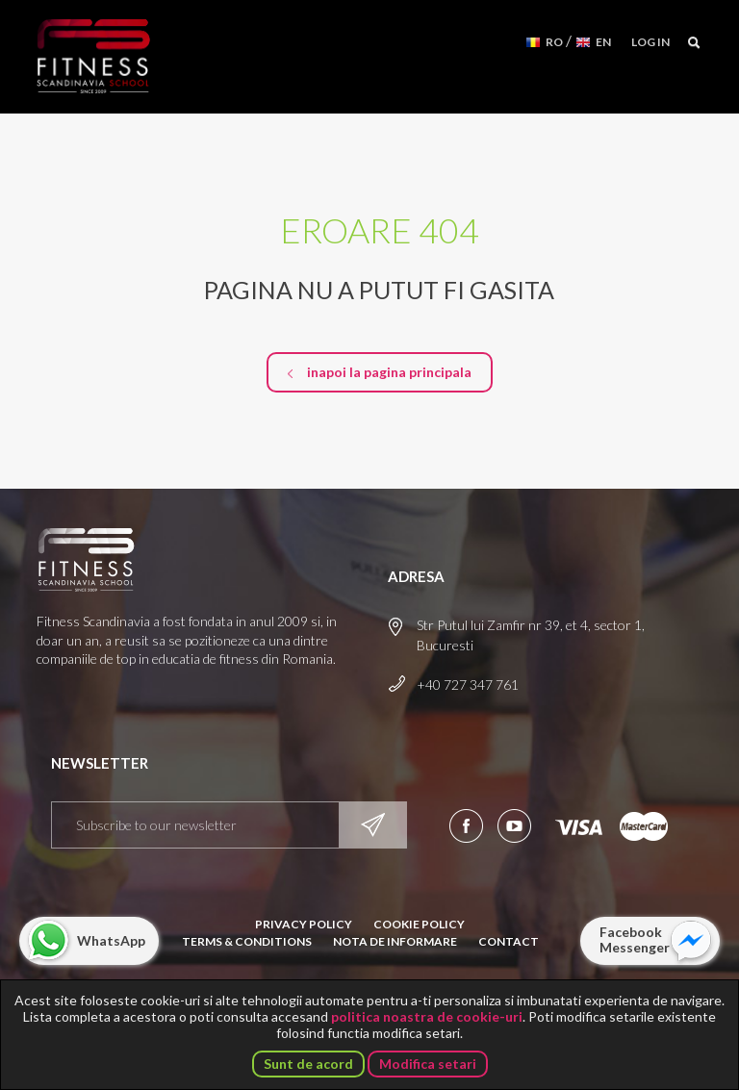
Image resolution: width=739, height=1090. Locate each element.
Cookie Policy (419, 924)
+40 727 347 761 (468, 684)
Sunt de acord (308, 1063)
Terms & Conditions (247, 941)
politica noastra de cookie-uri (426, 1016)
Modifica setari (427, 1063)
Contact (508, 941)
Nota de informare (395, 941)
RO (554, 42)
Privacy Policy (303, 924)
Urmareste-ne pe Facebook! (466, 826)
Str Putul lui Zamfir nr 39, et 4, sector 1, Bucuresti (531, 635)
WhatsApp (111, 940)
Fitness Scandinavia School (93, 56)
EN (603, 42)
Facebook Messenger (634, 939)
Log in (650, 42)
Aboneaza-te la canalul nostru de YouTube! (514, 826)
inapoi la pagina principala (389, 372)
